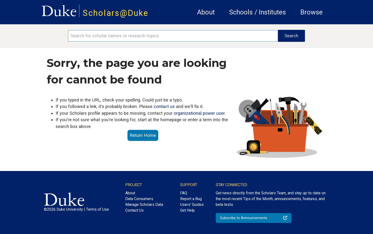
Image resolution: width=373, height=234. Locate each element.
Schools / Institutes (257, 12)
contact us (164, 106)
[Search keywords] (173, 36)
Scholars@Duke (115, 13)
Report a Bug (191, 198)
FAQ (183, 193)
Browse (311, 12)
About (206, 12)
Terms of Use (97, 209)
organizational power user (199, 113)
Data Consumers (139, 198)
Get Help (187, 210)
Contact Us (134, 210)
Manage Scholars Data (144, 204)
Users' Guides (192, 204)
